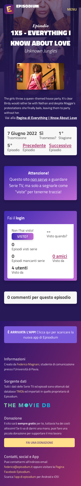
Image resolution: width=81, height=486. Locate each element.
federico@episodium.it (18, 466)
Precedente (34, 145)
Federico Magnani (28, 364)
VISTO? (22, 236)
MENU (72, 9)
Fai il (16, 218)
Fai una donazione (39, 442)
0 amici (59, 256)
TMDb (20, 391)
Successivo (60, 145)
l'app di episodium (25, 476)
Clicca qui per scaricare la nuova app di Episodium (41, 334)
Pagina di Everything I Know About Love (46, 117)
